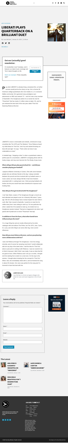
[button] (34, 4)
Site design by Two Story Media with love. (57, 441)
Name (5, 327)
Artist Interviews (6, 24)
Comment (6, 307)
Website (5, 341)
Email (5, 334)
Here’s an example (10, 76)
